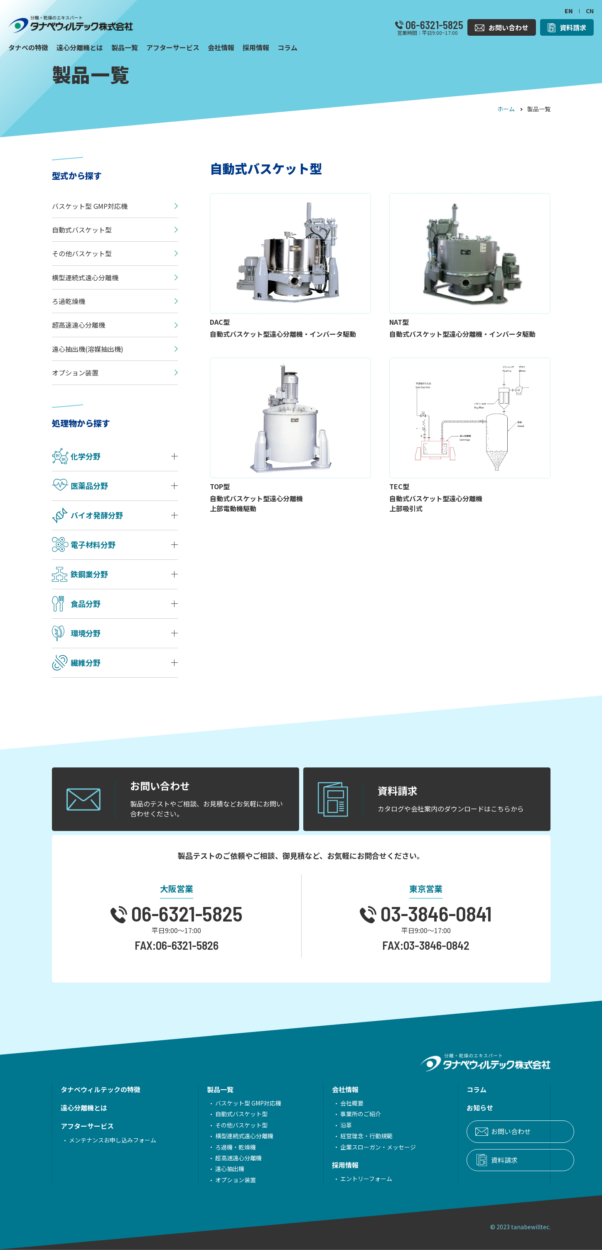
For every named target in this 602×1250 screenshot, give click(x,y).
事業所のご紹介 (337, 1114)
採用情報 (322, 1165)
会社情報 (322, 1089)
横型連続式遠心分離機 (233, 1136)
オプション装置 (224, 1180)
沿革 (323, 1125)
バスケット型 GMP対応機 (237, 1103)
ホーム (506, 109)
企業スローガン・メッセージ (355, 1147)
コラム (442, 1089)
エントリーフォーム (343, 1178)
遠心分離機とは (84, 1108)
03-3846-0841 (434, 913)
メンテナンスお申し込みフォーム (112, 1140)
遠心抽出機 (218, 1168)
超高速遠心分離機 (227, 1158)
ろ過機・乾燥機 (224, 1147)
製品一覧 (208, 1089)
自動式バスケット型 (230, 1114)
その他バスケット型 (230, 1125)
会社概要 (328, 1103)
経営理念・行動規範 (343, 1136)
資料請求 (469, 1160)
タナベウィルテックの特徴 (100, 1089)
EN (569, 11)
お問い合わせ (476, 1131)
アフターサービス (87, 1126)
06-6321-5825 (433, 25)
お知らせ (445, 1108)
